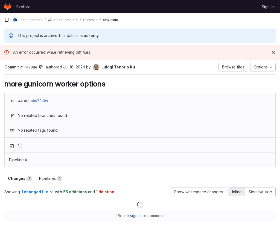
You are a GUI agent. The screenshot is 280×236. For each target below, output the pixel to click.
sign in (136, 215)
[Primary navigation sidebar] (6, 19)
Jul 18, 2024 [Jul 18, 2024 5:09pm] (74, 67)
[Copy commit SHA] (41, 67)
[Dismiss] (273, 52)
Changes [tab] (20, 178)
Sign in (268, 6)
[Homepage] (7, 6)
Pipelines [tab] (50, 178)
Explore (23, 6)
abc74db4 (39, 100)
